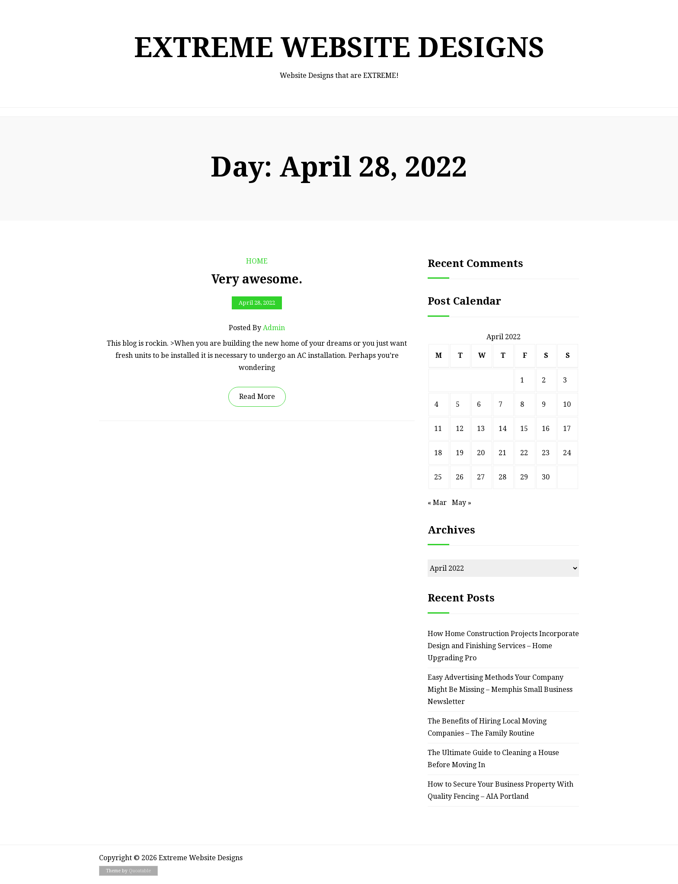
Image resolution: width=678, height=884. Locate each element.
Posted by (257, 328)
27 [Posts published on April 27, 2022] (481, 477)
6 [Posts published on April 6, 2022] (479, 404)
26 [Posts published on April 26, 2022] (460, 477)
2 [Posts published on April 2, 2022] (544, 380)
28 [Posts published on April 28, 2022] (502, 477)
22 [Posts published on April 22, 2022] (524, 453)
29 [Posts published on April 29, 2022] (524, 477)
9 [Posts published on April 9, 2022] (544, 404)
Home (257, 261)
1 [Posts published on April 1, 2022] (522, 380)
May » (461, 502)
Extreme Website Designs (339, 47)
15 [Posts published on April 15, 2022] (524, 428)
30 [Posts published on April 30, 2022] (546, 477)
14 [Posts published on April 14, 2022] (502, 428)
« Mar (437, 502)
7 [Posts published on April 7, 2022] (500, 404)
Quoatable (140, 870)
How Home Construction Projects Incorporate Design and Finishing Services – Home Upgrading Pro (503, 646)
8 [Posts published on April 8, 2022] (522, 404)
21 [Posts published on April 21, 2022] (502, 453)
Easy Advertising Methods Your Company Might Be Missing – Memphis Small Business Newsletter (500, 689)
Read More (257, 396)
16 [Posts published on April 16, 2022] (546, 428)
